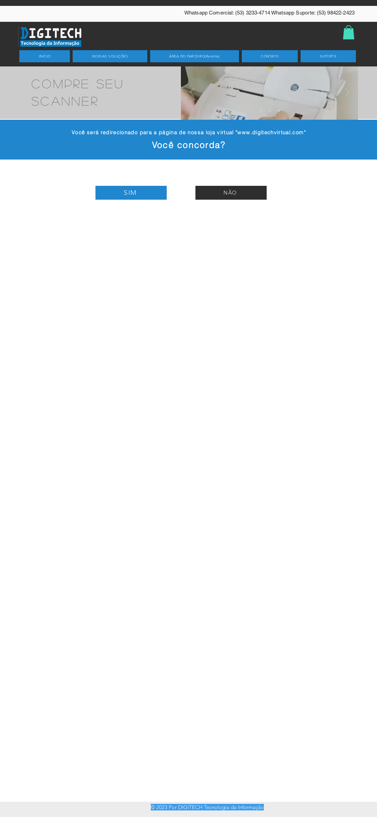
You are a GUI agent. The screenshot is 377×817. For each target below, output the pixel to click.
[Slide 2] (270, 111)
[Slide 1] (261, 110)
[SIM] (131, 193)
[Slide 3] (279, 111)
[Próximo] (347, 93)
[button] (349, 32)
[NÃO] (231, 193)
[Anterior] (192, 93)
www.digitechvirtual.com (270, 132)
